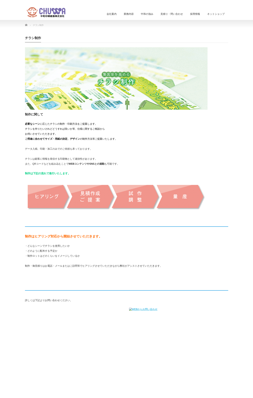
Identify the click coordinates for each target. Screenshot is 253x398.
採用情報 (195, 13)
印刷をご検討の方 (71, 394)
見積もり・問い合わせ (93, 394)
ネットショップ (216, 13)
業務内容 (129, 13)
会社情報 (31, 394)
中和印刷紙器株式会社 (204, 394)
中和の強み (147, 13)
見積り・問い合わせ (171, 13)
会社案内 (112, 13)
